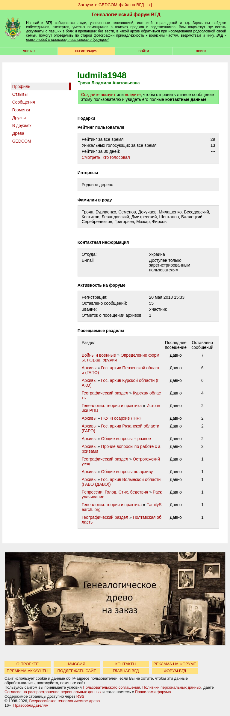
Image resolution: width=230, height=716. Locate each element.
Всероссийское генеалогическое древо (64, 701)
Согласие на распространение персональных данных (52, 692)
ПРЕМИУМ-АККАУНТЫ (27, 671)
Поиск (201, 51)
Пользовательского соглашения (111, 687)
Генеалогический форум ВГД (126, 14)
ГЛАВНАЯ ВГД (126, 671)
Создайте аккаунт (98, 94)
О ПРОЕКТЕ (27, 664)
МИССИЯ (76, 664)
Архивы (89, 367)
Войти (143, 51)
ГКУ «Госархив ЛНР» (121, 418)
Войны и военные (99, 355)
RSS (80, 696)
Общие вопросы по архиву (127, 471)
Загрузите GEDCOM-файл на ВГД (111, 4)
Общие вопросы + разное (126, 438)
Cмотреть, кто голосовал (106, 157)
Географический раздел (105, 393)
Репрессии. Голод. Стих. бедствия (115, 492)
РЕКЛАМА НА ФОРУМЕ (174, 664)
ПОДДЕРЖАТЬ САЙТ (77, 671)
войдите (133, 94)
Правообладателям (30, 705)
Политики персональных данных (171, 687)
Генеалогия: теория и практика (112, 405)
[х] (149, 4)
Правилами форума (153, 692)
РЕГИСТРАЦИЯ (86, 51)
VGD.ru (29, 51)
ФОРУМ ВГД (175, 671)
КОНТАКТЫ (125, 664)
